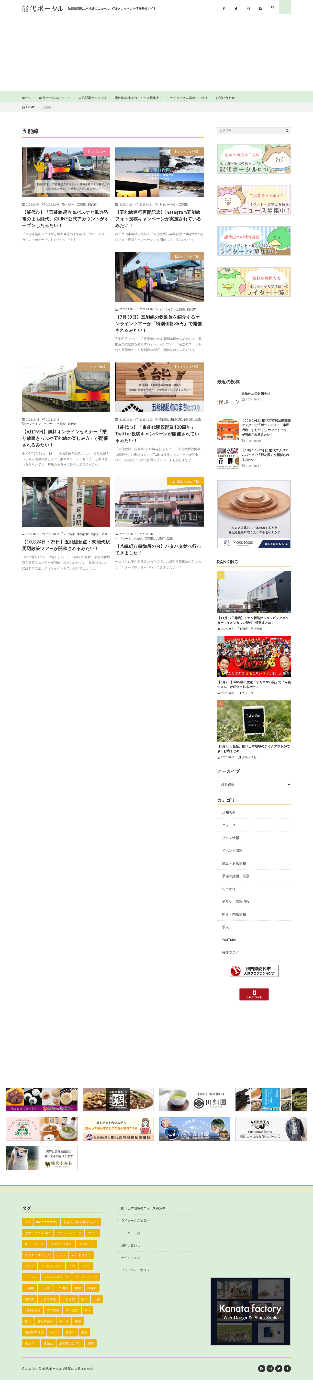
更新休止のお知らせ (256, 397)
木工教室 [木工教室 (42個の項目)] (72, 1313)
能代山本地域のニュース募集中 (143, 1212)
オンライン (166, 312)
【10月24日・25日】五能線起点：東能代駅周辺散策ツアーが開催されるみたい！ (66, 549)
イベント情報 (189, 155)
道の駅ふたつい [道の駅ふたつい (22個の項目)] (70, 1346)
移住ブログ (230, 956)
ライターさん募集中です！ (199, 98)
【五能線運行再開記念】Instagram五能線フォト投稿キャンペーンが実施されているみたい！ (158, 222)
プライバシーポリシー (137, 1273)
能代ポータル (52, 1372)
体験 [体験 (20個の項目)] (78, 1291)
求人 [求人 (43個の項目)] (87, 1313)
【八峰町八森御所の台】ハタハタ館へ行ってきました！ (158, 553)
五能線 (81, 207)
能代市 (92, 207)
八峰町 (160, 542)
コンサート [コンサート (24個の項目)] (86, 1247)
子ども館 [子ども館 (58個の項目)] (68, 1302)
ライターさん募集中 (135, 1224)
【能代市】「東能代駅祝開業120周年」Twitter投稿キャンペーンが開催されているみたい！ (157, 437)
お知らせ (99, 155)
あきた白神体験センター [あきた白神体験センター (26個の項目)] (80, 1225)
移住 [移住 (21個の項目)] (78, 1324)
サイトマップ (130, 1261)
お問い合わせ (238, 98)
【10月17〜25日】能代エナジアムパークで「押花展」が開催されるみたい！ (265, 458)
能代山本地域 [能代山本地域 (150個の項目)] (34, 1335)
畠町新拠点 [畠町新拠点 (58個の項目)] (45, 1324)
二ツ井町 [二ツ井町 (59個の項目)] (62, 1291)
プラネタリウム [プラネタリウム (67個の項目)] (51, 1269)
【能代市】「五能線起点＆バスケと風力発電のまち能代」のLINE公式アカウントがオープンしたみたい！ (65, 222)
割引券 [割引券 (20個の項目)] (29, 1302)
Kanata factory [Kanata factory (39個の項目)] (46, 1225)
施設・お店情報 (188, 485)
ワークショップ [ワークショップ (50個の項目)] (86, 1280)
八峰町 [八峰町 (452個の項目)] (92, 1291)
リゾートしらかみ (131, 542)
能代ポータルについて (57, 98)
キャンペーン (168, 207)
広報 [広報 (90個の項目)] (97, 1302)
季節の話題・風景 (235, 879)
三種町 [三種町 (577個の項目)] (29, 1291)
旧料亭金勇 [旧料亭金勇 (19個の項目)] (33, 1313)
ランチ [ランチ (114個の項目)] (86, 1269)
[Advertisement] (156, 54)
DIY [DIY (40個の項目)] (27, 1225)
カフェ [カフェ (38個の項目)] (92, 1236)
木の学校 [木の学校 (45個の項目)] (53, 1313)
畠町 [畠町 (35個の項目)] (28, 1324)
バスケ (70, 207)
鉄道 (198, 422)
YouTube (229, 943)
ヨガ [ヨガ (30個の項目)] (72, 1269)
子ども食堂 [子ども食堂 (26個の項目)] (48, 1302)
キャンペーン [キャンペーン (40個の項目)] (34, 1247)
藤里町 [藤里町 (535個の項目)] (70, 1335)
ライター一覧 (130, 1236)
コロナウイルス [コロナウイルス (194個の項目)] (61, 1247)
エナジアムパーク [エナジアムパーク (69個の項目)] (69, 1236)
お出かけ (229, 892)
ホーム (27, 98)
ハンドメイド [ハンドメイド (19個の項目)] (81, 1258)
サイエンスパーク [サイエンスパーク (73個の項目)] (37, 1258)
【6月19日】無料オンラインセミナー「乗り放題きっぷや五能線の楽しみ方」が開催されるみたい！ (65, 441)
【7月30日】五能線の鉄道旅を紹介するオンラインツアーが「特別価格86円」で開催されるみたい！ (158, 327)
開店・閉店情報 (252, 632)
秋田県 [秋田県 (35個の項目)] (64, 1324)
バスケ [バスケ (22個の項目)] (29, 1269)
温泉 (170, 542)
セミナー (49, 427)
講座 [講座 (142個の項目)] (84, 1335)
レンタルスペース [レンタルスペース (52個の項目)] (56, 1280)
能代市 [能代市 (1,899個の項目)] (54, 1335)
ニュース (248, 696)
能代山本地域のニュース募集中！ (145, 98)
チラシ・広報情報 (235, 905)
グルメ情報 (249, 760)
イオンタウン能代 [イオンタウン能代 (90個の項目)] (37, 1236)
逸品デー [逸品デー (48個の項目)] (31, 1346)
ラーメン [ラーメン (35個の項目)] (31, 1280)
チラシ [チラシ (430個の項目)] (61, 1258)
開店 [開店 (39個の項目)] (91, 1346)
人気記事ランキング (97, 98)
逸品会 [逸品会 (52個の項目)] (48, 1346)
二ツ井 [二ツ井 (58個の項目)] (45, 1291)
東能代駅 (176, 422)
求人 (225, 930)
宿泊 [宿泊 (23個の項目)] (84, 1302)
